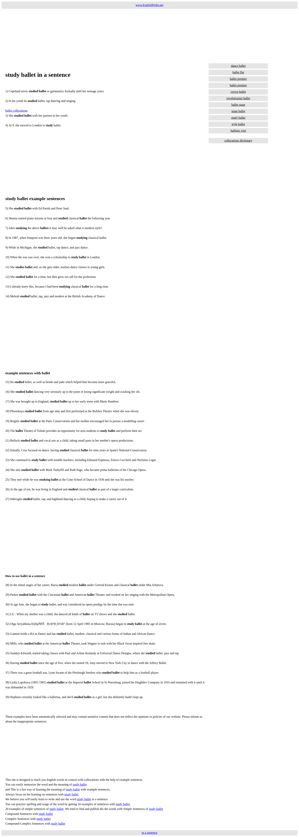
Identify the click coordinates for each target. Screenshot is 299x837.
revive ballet (238, 91)
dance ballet (238, 65)
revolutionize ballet (238, 98)
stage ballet (238, 111)
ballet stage (238, 104)
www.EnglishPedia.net (149, 5)
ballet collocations (16, 110)
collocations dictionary (238, 140)
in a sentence (150, 832)
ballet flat (238, 72)
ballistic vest (238, 130)
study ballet (80, 784)
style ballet (238, 124)
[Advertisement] (116, 35)
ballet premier (238, 78)
